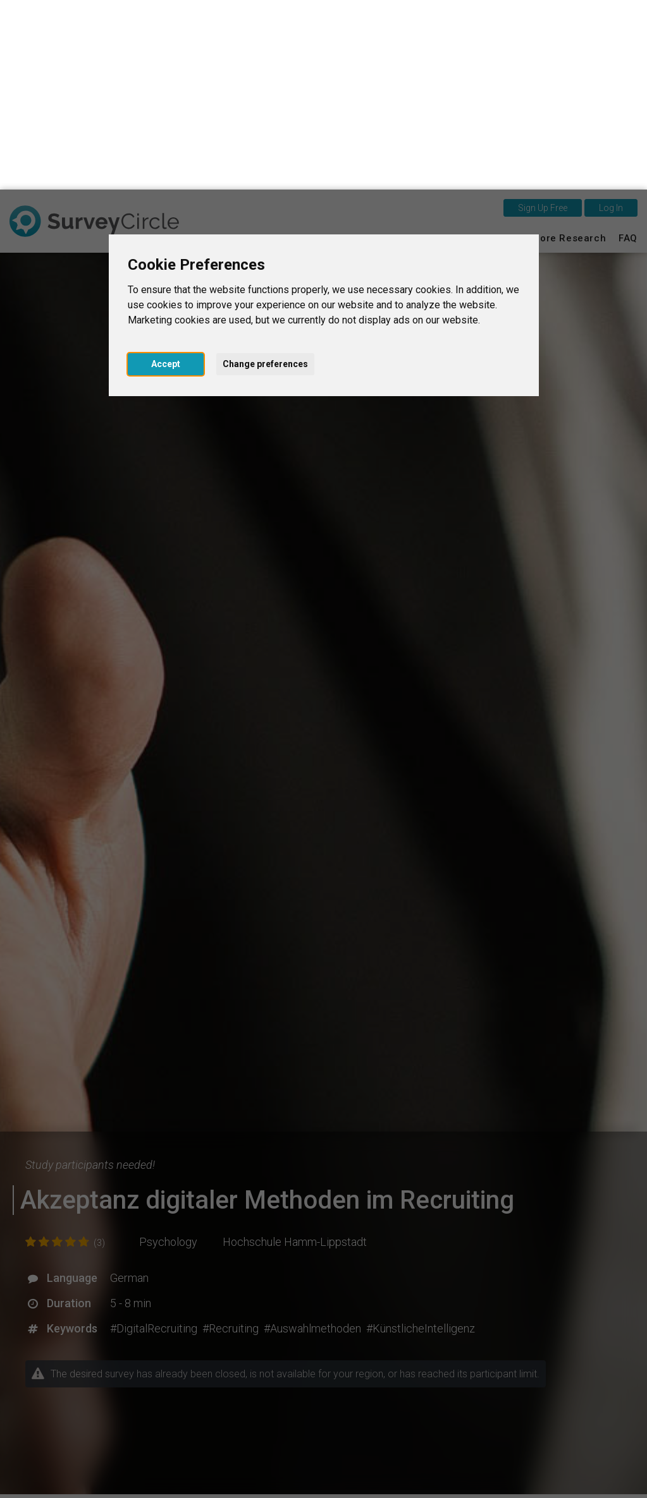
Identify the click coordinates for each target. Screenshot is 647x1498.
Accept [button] (165, 174)
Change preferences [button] (265, 174)
